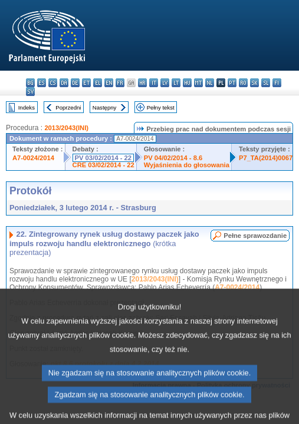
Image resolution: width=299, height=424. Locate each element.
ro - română (243, 82)
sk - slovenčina (254, 82)
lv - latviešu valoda (164, 82)
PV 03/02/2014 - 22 (103, 157)
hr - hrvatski (142, 82)
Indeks (26, 107)
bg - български (30, 82)
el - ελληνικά (97, 82)
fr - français (120, 82)
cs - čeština (52, 82)
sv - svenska (30, 91)
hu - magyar (187, 82)
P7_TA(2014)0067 (266, 157)
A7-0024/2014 (33, 157)
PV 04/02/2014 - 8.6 (173, 157)
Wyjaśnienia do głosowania (186, 164)
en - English (108, 82)
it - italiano (153, 82)
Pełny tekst (161, 107)
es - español (41, 82)
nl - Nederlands (209, 82)
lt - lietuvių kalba (176, 82)
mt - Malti (198, 82)
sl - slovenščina (265, 82)
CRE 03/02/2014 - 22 (103, 164)
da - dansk (64, 82)
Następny (105, 107)
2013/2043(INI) (66, 127)
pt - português (232, 82)
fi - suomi (276, 82)
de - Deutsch (75, 82)
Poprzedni (68, 107)
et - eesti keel (86, 82)
